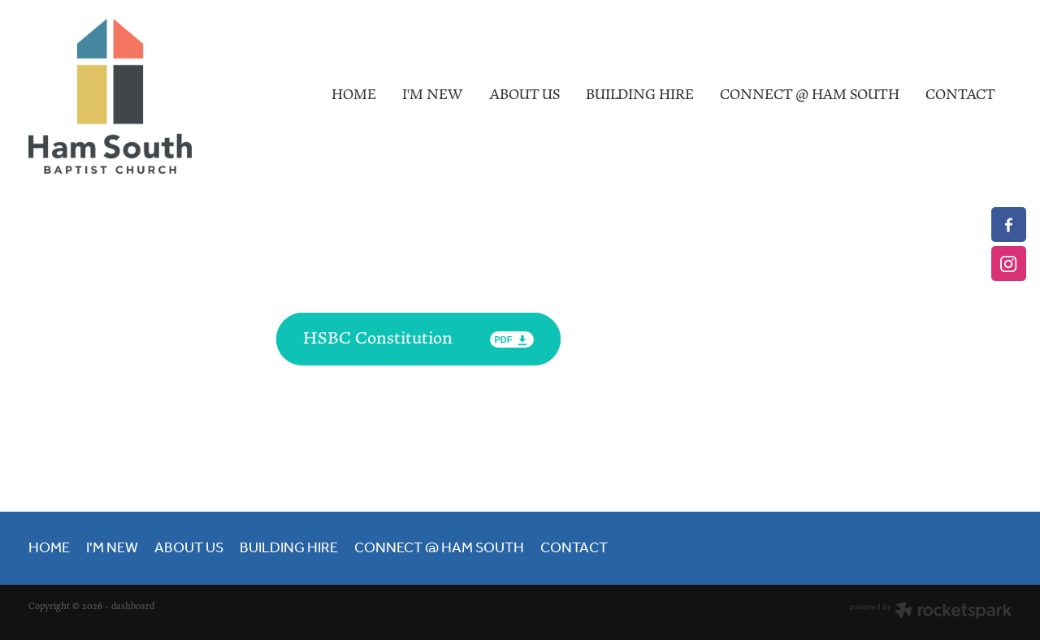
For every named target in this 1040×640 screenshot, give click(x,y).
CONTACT (960, 95)
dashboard (132, 606)
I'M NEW (432, 95)
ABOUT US (524, 95)
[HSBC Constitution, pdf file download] (418, 339)
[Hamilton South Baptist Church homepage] (126, 96)
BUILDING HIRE (640, 95)
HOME (354, 95)
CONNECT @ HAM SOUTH (809, 95)
